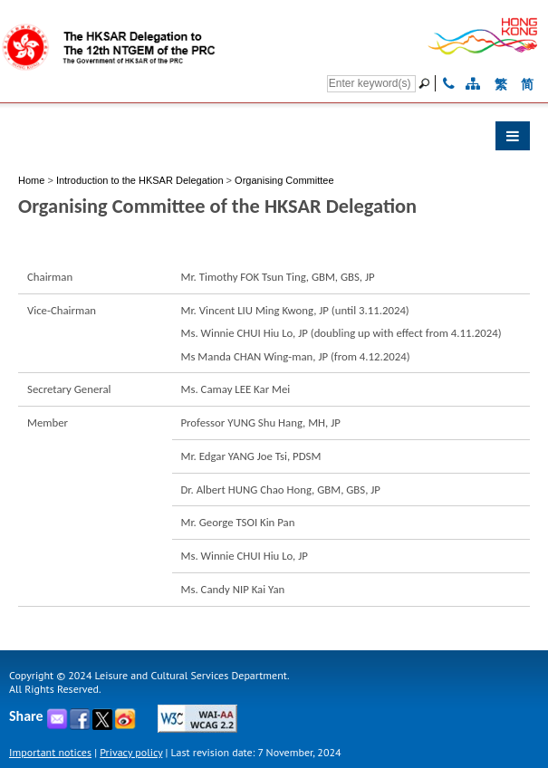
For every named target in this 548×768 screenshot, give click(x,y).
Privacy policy (131, 752)
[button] (274, 140)
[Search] (371, 83)
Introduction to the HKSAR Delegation (140, 180)
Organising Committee (284, 180)
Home (31, 180)
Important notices (50, 752)
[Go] (426, 83)
